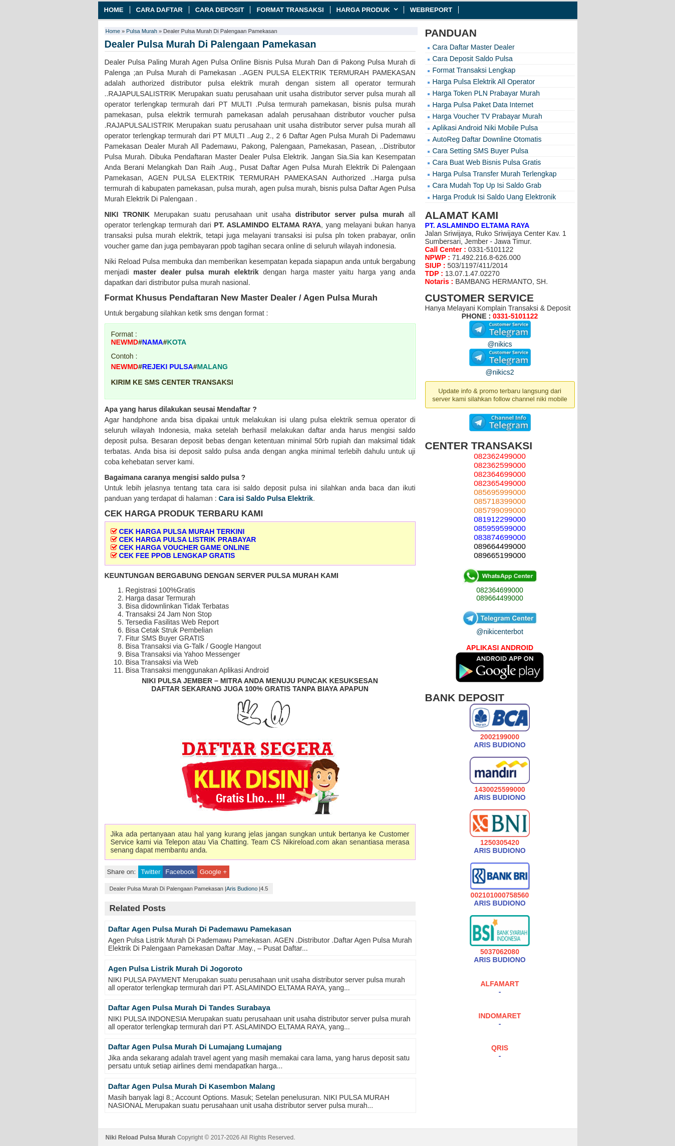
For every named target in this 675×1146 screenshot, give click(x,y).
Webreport (431, 10)
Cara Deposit (219, 10)
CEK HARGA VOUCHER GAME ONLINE (184, 547)
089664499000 (499, 598)
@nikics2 (500, 368)
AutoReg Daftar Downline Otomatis (487, 139)
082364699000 (499, 590)
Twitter (150, 872)
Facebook (179, 872)
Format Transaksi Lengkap (474, 70)
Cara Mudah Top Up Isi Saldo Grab (487, 185)
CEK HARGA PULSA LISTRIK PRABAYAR (187, 539)
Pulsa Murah (141, 31)
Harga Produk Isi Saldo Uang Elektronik (494, 197)
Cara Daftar (159, 10)
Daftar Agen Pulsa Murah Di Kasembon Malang (191, 1086)
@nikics (500, 340)
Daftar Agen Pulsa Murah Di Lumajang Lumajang (195, 1046)
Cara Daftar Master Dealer (474, 47)
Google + (213, 872)
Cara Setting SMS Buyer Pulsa (480, 151)
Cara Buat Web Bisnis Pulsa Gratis (487, 162)
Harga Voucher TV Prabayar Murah (487, 116)
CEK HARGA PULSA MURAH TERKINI (181, 531)
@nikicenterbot (499, 628)
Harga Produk (363, 10)
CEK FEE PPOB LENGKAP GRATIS (177, 555)
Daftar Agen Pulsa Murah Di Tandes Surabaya (189, 1007)
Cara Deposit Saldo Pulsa (473, 59)
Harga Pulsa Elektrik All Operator (484, 82)
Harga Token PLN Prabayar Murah (486, 93)
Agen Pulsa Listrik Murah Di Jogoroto (175, 968)
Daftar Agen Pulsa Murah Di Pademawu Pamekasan (199, 929)
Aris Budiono (241, 889)
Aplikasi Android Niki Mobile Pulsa (485, 128)
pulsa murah (382, 214)
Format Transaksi (289, 10)
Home (114, 10)
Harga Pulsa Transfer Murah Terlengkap (495, 174)
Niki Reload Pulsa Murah (141, 1137)
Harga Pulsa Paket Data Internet (483, 105)
